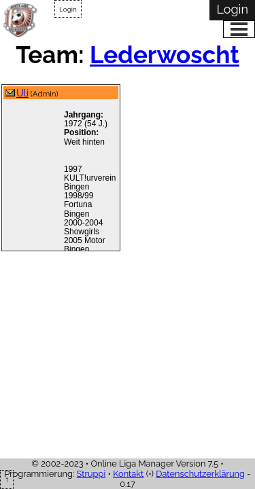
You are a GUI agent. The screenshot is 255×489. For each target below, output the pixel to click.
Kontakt (128, 474)
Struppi (91, 474)
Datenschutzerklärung (200, 474)
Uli (22, 92)
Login (68, 9)
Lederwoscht (164, 55)
